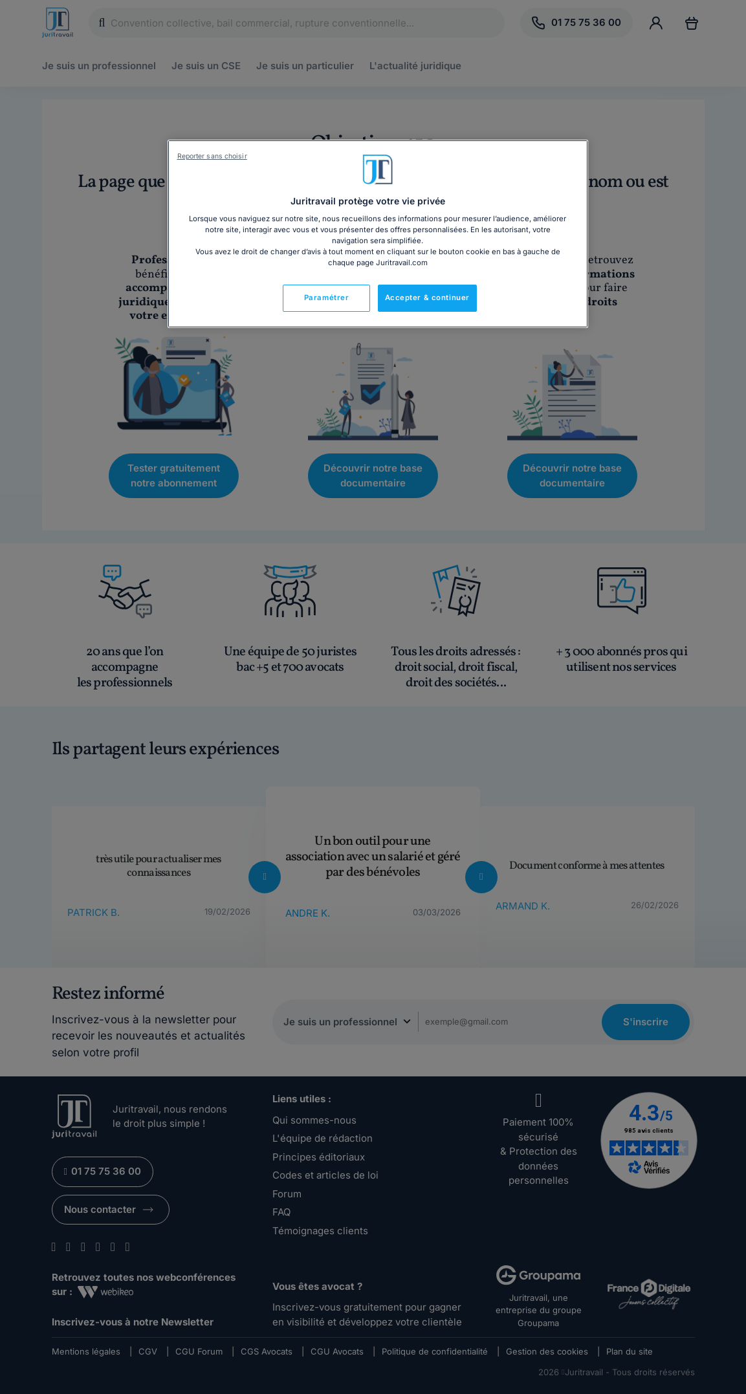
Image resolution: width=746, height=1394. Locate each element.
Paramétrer (326, 297)
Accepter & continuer (427, 297)
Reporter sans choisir (212, 156)
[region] (378, 234)
